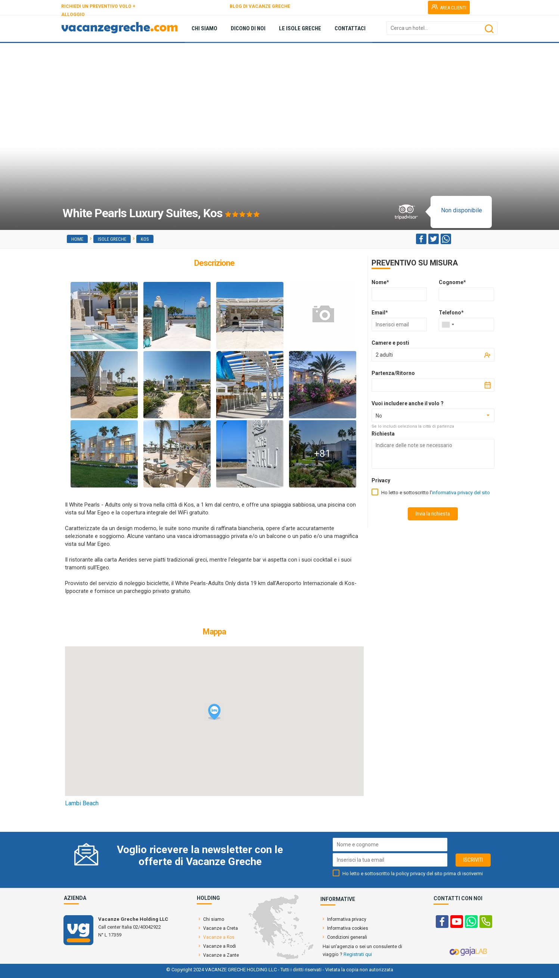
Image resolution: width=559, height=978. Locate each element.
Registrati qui (358, 954)
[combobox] (447, 324)
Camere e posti (390, 343)
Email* (380, 313)
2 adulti (384, 355)
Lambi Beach (82, 803)
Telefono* (451, 313)
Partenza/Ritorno (393, 373)
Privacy (381, 480)
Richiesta (383, 434)
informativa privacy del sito (461, 492)
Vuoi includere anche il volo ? (408, 403)
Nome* (380, 282)
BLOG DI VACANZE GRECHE (260, 6)
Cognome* (452, 282)
